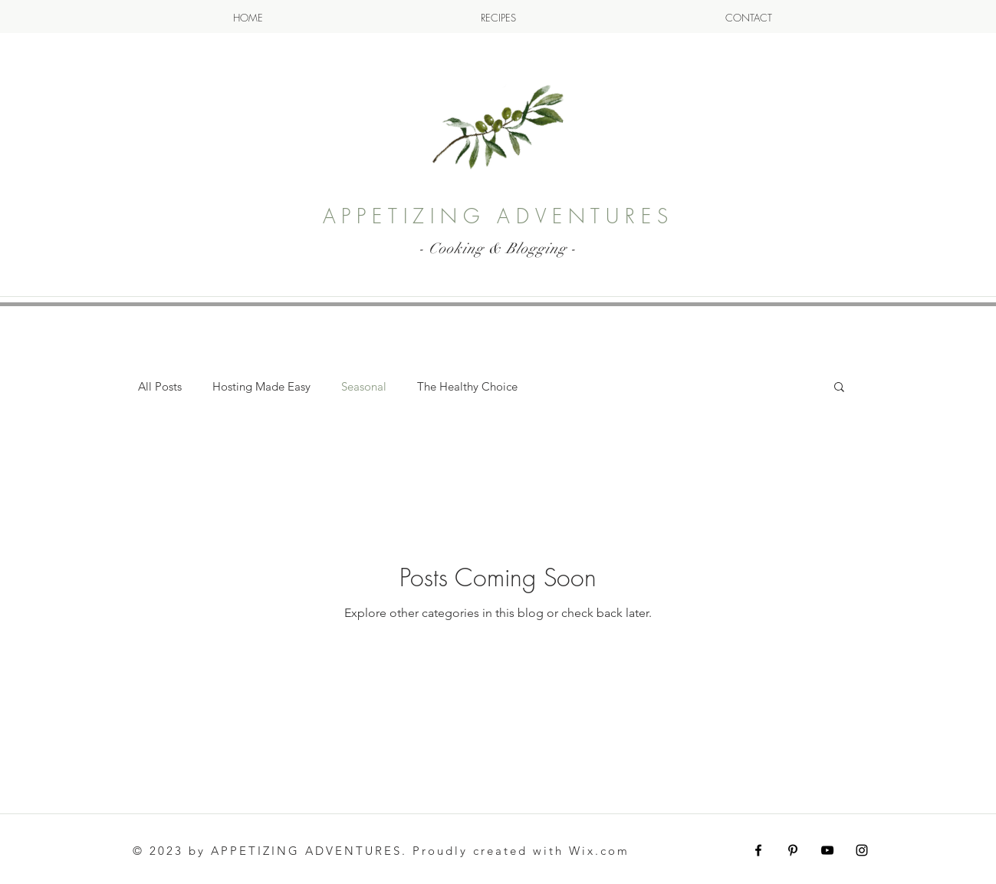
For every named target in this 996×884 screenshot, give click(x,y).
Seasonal (363, 386)
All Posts (160, 386)
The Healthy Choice (467, 386)
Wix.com (599, 850)
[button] (839, 388)
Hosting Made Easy (261, 386)
